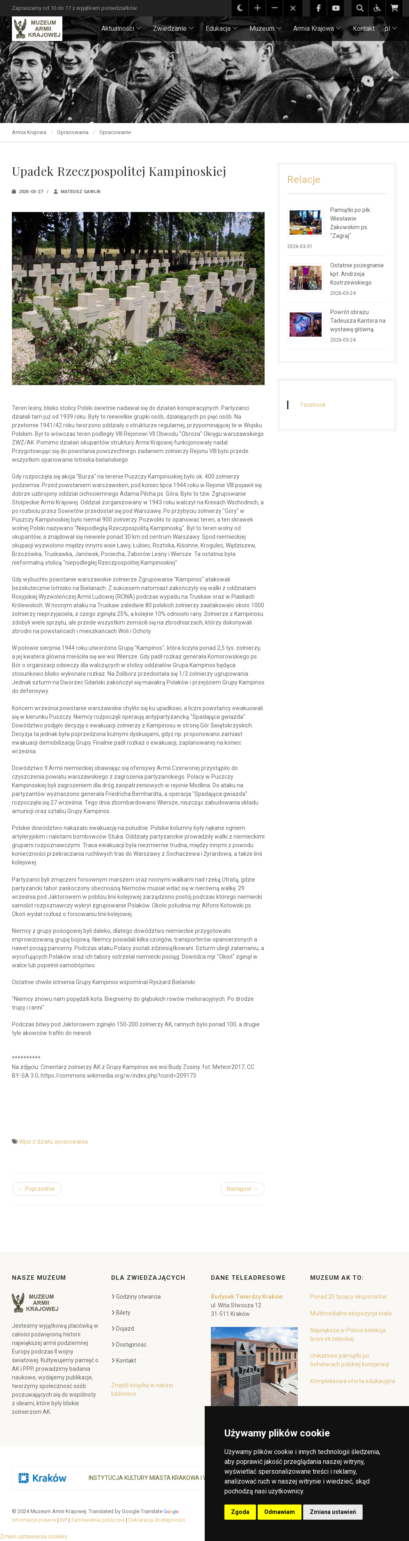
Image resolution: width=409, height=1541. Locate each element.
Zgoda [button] (240, 1512)
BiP (63, 1520)
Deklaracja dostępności (156, 1520)
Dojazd (122, 1328)
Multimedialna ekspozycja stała (351, 1313)
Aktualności (121, 28)
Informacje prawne (34, 1520)
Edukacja (222, 28)
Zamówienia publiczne (98, 1520)
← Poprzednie (36, 1188)
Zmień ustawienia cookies (33, 1536)
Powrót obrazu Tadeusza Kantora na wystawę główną (358, 321)
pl (391, 28)
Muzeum (265, 28)
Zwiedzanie (173, 28)
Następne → (242, 1188)
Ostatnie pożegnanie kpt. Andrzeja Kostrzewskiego (357, 274)
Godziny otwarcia (136, 1296)
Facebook (313, 404)
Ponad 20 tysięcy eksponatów (348, 1296)
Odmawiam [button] (279, 1512)
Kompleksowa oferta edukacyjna (352, 1381)
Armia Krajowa (317, 28)
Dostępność (128, 1344)
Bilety (120, 1312)
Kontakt (364, 28)
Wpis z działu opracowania (53, 1141)
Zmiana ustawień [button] (333, 1512)
